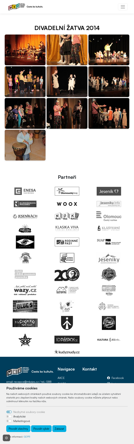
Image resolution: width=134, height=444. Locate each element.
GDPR (27, 436)
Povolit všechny (18, 428)
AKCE (61, 378)
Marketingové (21, 421)
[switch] (9, 416)
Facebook (117, 378)
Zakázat (59, 428)
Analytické (19, 416)
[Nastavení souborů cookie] (6, 438)
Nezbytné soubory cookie (29, 412)
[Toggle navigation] (123, 6)
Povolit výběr (41, 428)
